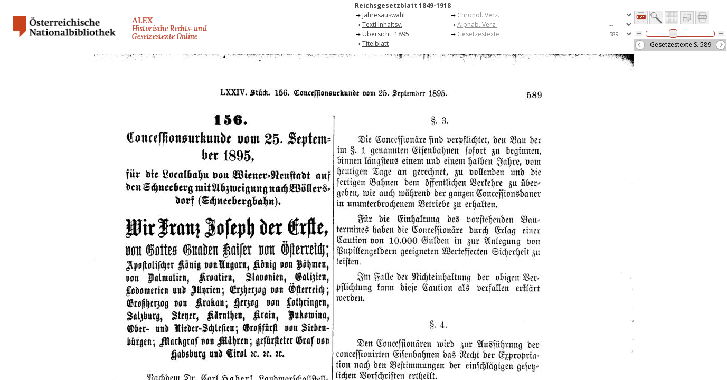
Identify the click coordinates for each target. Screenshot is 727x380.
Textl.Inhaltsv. (382, 24)
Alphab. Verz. (477, 24)
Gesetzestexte (478, 34)
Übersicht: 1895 (385, 34)
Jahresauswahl (383, 15)
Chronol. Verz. (478, 15)
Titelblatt (375, 43)
